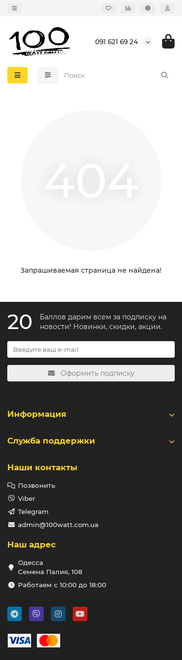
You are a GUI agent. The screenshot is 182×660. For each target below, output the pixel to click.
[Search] (116, 75)
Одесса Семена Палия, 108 (50, 567)
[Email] (91, 349)
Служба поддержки (91, 441)
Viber (26, 498)
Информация (91, 414)
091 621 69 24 (116, 42)
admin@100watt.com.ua (58, 524)
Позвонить (36, 485)
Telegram (33, 511)
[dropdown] (14, 8)
